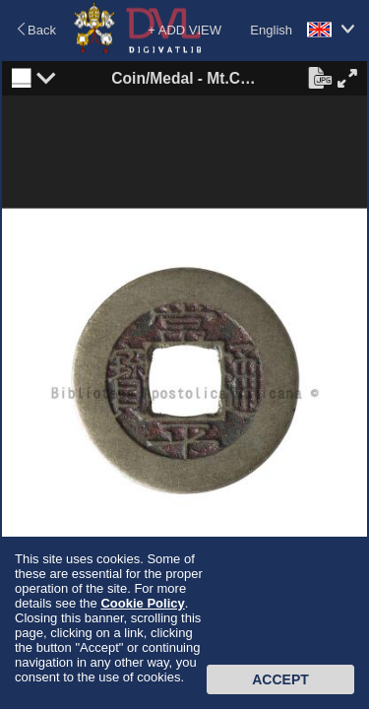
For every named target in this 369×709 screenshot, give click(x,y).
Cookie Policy (142, 603)
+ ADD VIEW (184, 30)
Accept (280, 679)
